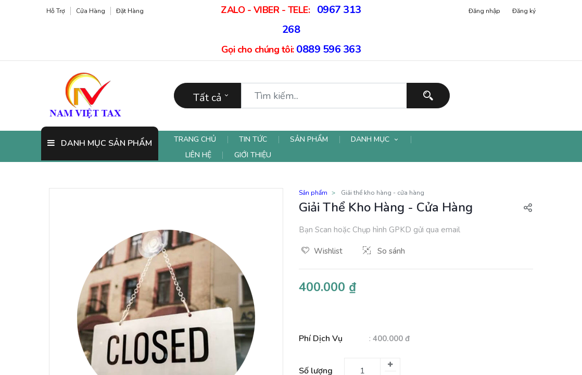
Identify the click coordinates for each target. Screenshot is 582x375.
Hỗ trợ (55, 11)
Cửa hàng (90, 11)
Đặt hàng (130, 11)
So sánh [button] (384, 251)
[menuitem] (201, 139)
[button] (528, 207)
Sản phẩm (313, 193)
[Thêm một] (390, 364)
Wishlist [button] (322, 251)
